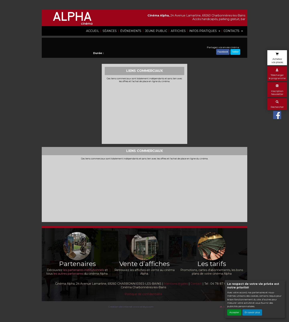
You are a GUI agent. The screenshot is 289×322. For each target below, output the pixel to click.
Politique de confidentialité (143, 294)
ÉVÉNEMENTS (130, 31)
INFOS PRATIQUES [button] (203, 31)
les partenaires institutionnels (83, 270)
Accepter (234, 312)
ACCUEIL (92, 31)
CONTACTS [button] (232, 31)
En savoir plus (252, 312)
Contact (196, 283)
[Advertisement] (144, 113)
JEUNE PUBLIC (156, 31)
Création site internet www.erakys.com (131, 306)
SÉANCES (110, 31)
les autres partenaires (68, 273)
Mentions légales (176, 283)
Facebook (223, 51)
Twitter (235, 51)
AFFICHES (178, 31)
